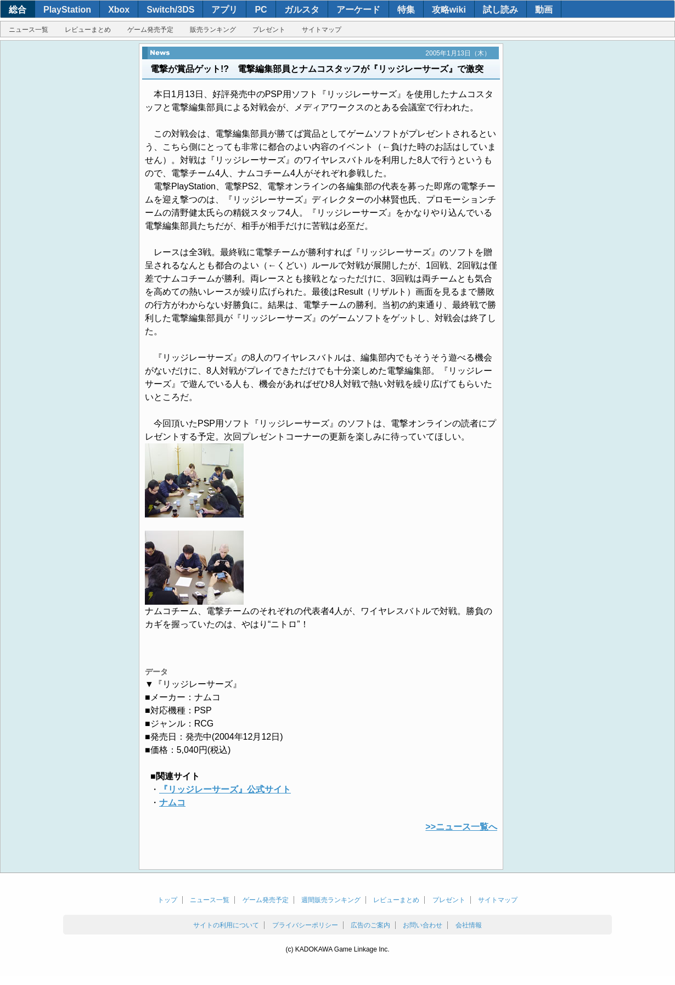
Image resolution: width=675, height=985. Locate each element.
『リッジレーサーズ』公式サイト (225, 789)
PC (261, 9)
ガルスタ (301, 9)
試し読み (500, 9)
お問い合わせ (422, 925)
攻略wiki (449, 9)
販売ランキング (213, 29)
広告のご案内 (370, 925)
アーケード (358, 9)
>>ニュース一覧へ (461, 826)
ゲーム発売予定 (150, 29)
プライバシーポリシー (305, 925)
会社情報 (468, 925)
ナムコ (172, 802)
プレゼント (268, 29)
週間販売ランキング (331, 900)
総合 (17, 9)
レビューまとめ (88, 29)
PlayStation (67, 9)
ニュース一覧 (28, 29)
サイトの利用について (226, 925)
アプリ (224, 9)
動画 (544, 9)
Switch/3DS (170, 9)
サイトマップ (321, 29)
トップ (167, 900)
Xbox (119, 9)
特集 (406, 9)
